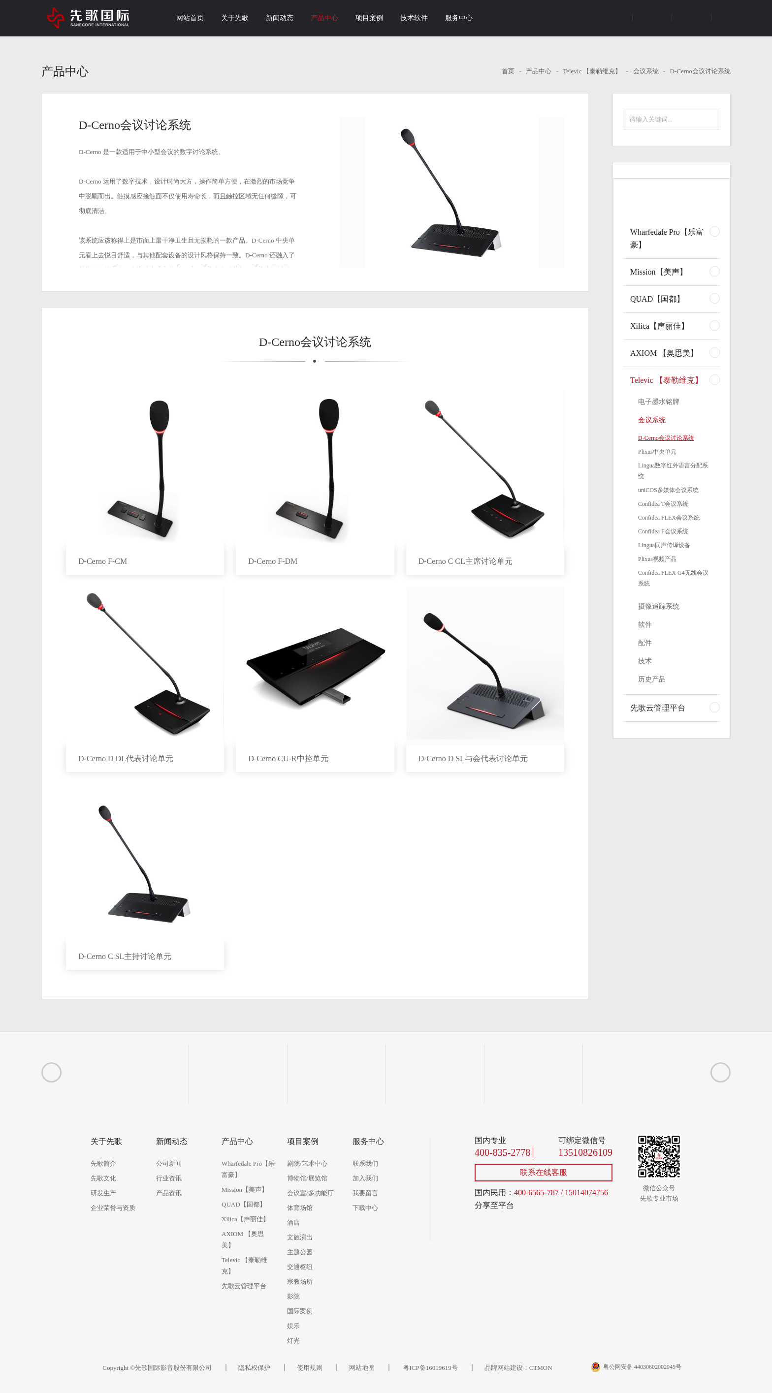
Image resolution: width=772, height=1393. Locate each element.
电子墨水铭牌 (658, 401)
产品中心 (324, 18)
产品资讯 (169, 1193)
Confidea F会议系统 (663, 531)
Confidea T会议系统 (663, 503)
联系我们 (365, 1163)
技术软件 (414, 18)
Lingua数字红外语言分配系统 (673, 471)
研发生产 (103, 1193)
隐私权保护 (254, 1367)
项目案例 (369, 18)
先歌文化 (103, 1178)
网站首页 (190, 18)
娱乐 (293, 1326)
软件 (645, 624)
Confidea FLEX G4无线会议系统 (673, 578)
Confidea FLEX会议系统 (669, 517)
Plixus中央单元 (657, 451)
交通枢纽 (300, 1266)
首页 (508, 71)
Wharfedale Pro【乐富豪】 (667, 238)
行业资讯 (169, 1178)
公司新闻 (169, 1163)
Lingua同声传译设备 (664, 545)
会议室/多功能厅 (310, 1193)
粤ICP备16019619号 (429, 1367)
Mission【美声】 (658, 272)
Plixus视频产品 (657, 559)
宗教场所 (300, 1281)
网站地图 (362, 1367)
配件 (645, 643)
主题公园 (300, 1252)
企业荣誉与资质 (113, 1207)
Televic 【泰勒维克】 (592, 71)
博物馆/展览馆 (307, 1178)
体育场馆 (300, 1207)
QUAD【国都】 (657, 299)
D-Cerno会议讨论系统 (700, 71)
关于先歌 (235, 18)
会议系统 (646, 71)
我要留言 (365, 1193)
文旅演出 (300, 1237)
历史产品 (652, 679)
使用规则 (309, 1367)
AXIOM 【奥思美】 (664, 353)
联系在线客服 (543, 1172)
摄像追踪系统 (658, 606)
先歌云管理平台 (657, 708)
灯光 (293, 1340)
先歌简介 (103, 1163)
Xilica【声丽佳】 (659, 326)
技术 (645, 661)
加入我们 (365, 1178)
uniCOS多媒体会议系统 (668, 490)
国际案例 (300, 1311)
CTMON (540, 1367)
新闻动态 (279, 18)
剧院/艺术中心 (307, 1163)
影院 (293, 1296)
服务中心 (459, 18)
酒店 (293, 1222)
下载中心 (365, 1207)
